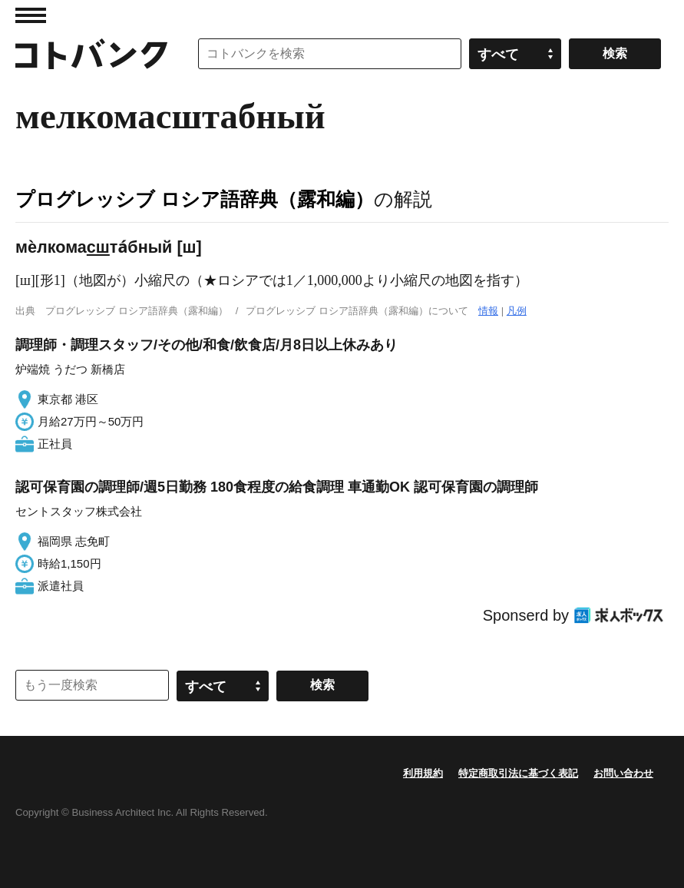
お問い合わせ (623, 773)
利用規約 (423, 773)
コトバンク (91, 53)
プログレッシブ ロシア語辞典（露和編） (194, 199)
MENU (30, 15)
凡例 (517, 310)
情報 (488, 310)
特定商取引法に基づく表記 (518, 773)
